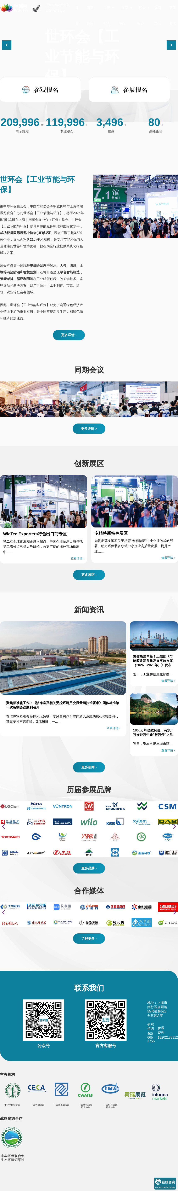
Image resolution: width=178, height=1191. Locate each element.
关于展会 (107, 15)
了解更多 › (89, 938)
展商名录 (157, 15)
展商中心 (123, 15)
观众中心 (141, 15)
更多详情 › (69, 335)
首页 (76, 15)
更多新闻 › (89, 767)
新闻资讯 (172, 15)
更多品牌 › (89, 868)
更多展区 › (89, 575)
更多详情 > (89, 428)
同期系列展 (90, 23)
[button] (171, 45)
